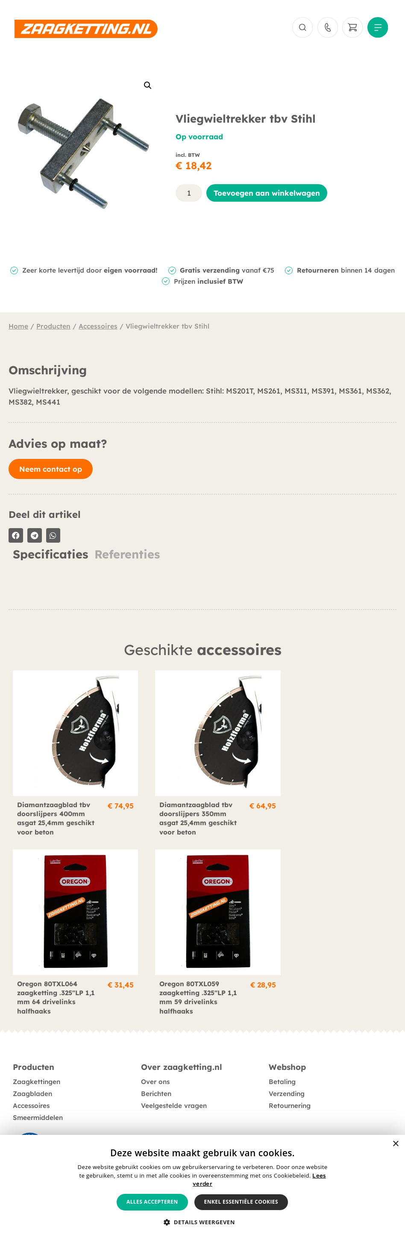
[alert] (202, 1187)
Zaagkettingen (36, 1071)
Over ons (155, 1071)
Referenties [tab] (127, 555)
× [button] (395, 1144)
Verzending (287, 1083)
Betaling (282, 1071)
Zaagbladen (32, 1083)
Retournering (290, 1095)
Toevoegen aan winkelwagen (267, 193)
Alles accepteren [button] (152, 1201)
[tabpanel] (202, 569)
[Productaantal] (189, 193)
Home (18, 327)
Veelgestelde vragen (174, 1095)
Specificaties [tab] (50, 555)
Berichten (156, 1083)
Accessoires (98, 327)
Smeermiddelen (38, 1107)
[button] (148, 86)
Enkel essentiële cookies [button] (241, 1201)
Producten (53, 327)
